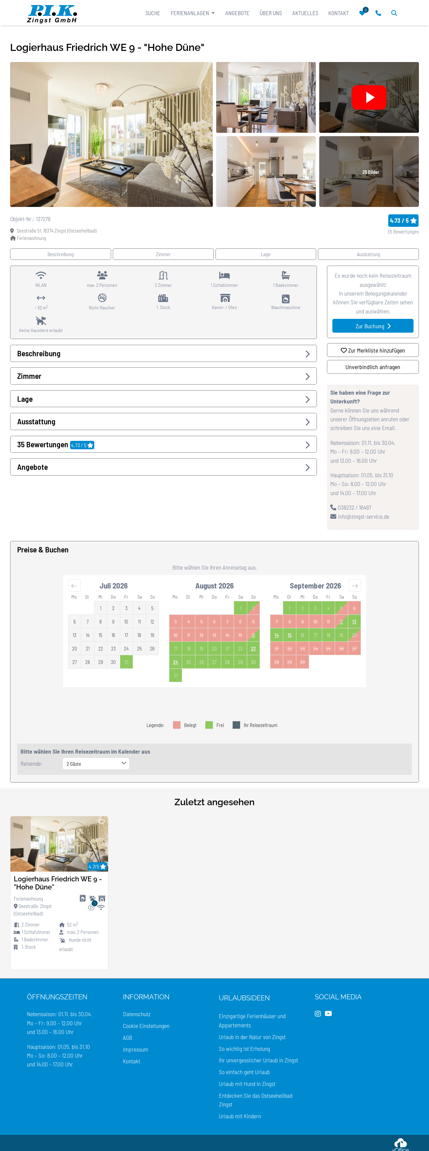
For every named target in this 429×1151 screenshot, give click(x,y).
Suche (152, 12)
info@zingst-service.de (359, 516)
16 (253, 635)
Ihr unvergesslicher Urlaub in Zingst (258, 1060)
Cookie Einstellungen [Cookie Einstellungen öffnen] (146, 1025)
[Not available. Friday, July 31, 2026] (126, 662)
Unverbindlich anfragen (372, 366)
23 (253, 648)
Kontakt (338, 12)
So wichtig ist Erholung (244, 1048)
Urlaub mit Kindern (240, 1116)
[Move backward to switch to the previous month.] (74, 585)
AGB (127, 1037)
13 (354, 621)
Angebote (237, 12)
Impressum (135, 1049)
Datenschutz (137, 1014)
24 (175, 662)
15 (290, 635)
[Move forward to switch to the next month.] (355, 585)
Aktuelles (305, 12)
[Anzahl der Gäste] (96, 763)
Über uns (271, 12)
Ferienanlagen (190, 12)
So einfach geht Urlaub (244, 1072)
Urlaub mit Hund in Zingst (247, 1083)
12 (341, 621)
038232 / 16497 (350, 507)
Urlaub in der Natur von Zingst (252, 1036)
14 (276, 635)
